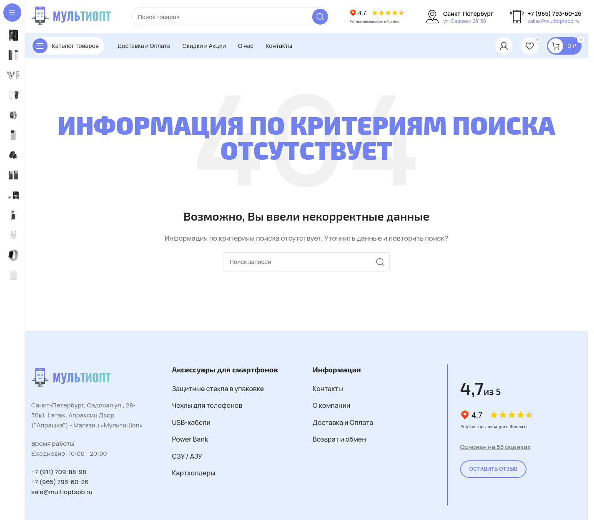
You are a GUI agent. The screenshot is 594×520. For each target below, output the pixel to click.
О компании (331, 405)
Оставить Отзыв (493, 468)
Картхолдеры (194, 472)
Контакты (328, 388)
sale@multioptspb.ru (62, 491)
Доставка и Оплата (343, 422)
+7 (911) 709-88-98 (58, 471)
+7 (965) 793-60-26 (59, 481)
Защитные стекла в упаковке (218, 388)
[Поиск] (230, 16)
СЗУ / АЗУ (187, 456)
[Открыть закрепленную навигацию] (67, 46)
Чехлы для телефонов (207, 405)
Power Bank (190, 439)
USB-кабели (191, 422)
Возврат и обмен (339, 439)
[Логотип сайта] (73, 16)
